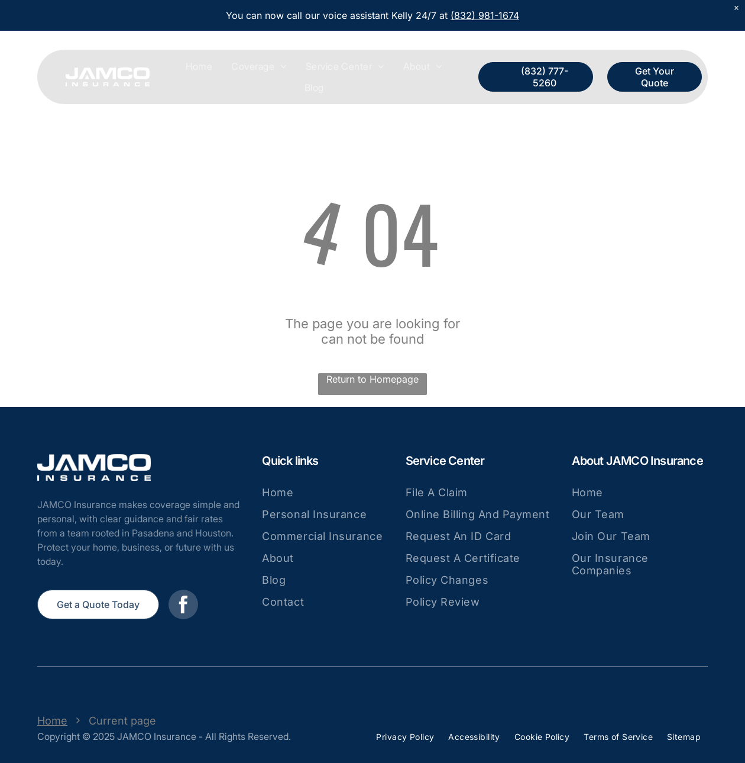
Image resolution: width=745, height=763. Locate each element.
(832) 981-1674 (485, 15)
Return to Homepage (372, 379)
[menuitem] (199, 66)
